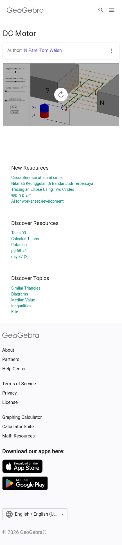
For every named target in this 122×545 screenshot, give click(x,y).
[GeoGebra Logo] (25, 10)
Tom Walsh (50, 50)
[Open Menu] (112, 10)
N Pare (31, 50)
